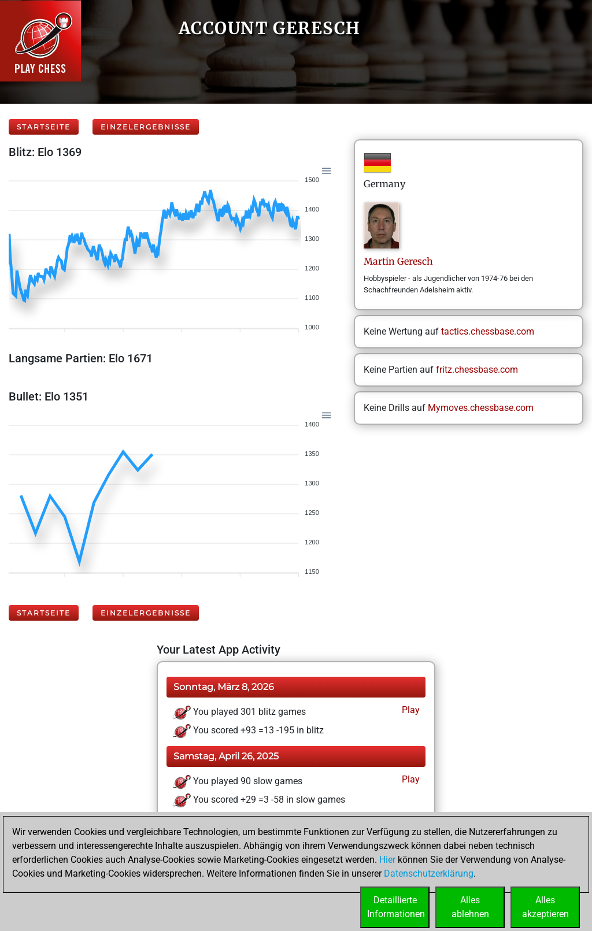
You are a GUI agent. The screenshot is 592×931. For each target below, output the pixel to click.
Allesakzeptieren (545, 907)
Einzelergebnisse (146, 127)
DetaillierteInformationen (396, 907)
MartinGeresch (398, 261)
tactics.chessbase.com (487, 331)
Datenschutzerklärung (428, 873)
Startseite (44, 127)
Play (409, 709)
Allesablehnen (470, 907)
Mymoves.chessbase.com (481, 407)
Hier (387, 859)
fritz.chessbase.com (477, 369)
